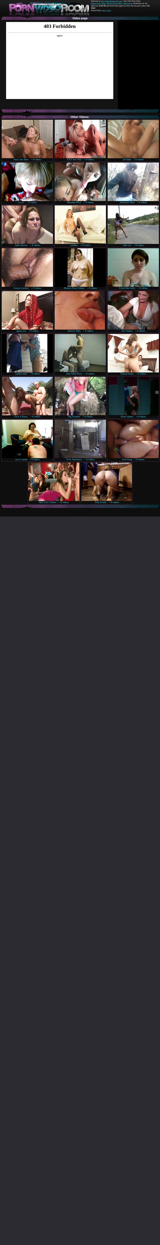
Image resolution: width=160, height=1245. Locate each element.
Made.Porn (128, 3)
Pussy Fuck (106, 10)
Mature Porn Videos (115, 3)
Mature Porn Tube (98, 3)
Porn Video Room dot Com (111, 1)
